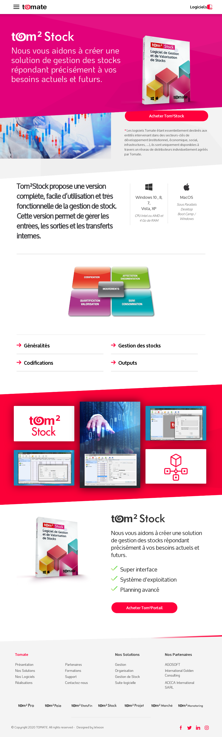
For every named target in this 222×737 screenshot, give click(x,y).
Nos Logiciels (25, 676)
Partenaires (73, 664)
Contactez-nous (76, 682)
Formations (73, 670)
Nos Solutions (25, 670)
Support (71, 676)
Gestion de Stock (127, 676)
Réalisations (24, 682)
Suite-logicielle (125, 682)
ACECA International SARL (179, 685)
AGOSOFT (172, 664)
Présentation (24, 664)
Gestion (120, 664)
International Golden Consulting (179, 672)
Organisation (124, 670)
